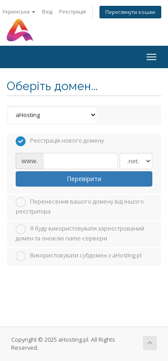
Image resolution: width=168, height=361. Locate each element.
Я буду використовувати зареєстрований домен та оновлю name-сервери (80, 233)
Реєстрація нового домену (60, 141)
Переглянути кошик (130, 12)
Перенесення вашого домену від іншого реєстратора (80, 206)
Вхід (47, 11)
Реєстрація (72, 11)
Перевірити (84, 178)
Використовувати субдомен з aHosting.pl (79, 256)
